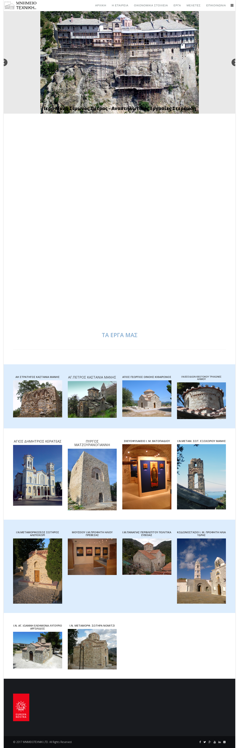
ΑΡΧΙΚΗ (100, 5)
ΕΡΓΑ (177, 5)
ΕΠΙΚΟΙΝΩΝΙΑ (216, 5)
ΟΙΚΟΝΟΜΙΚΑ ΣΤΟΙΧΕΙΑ (151, 5)
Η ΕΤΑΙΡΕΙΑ (120, 5)
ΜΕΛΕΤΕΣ (194, 5)
